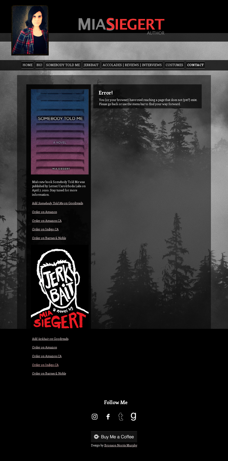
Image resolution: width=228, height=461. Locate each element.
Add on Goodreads (57, 203)
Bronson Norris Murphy (120, 445)
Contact (195, 64)
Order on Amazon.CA (47, 221)
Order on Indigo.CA (45, 229)
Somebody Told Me (63, 64)
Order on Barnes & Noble (49, 238)
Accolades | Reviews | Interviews (132, 64)
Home (28, 64)
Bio (39, 64)
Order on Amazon (44, 212)
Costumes (174, 64)
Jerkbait (91, 64)
